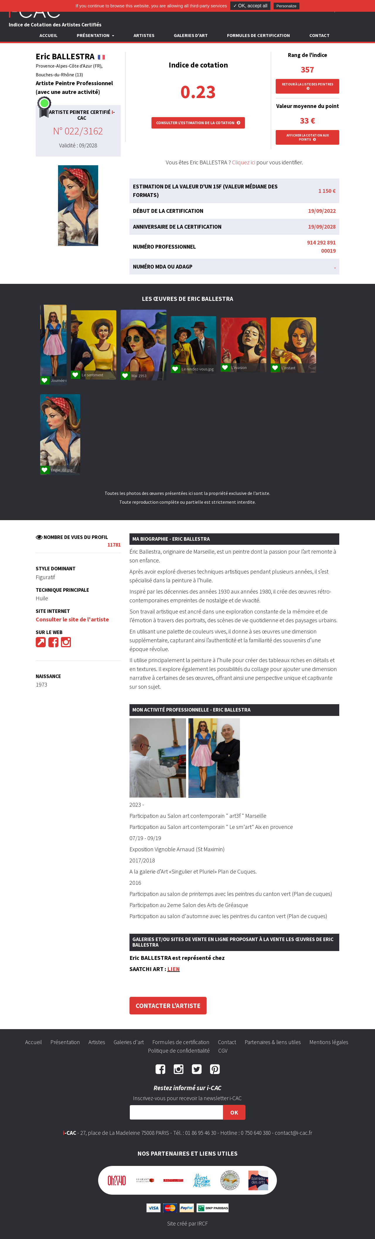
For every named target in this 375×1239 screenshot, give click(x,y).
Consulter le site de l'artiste (72, 619)
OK (234, 1112)
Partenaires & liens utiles (273, 1042)
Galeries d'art (191, 35)
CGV (222, 1050)
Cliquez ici (243, 162)
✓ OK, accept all (250, 5)
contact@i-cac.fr (293, 1132)
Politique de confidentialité (179, 1050)
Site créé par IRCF (187, 1223)
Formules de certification (258, 35)
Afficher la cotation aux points (308, 137)
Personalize (286, 6)
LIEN (173, 968)
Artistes (144, 35)
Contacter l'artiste (168, 1006)
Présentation (65, 1042)
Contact (319, 35)
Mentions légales (328, 1042)
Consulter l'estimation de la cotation (198, 122)
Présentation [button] (93, 35)
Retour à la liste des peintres (307, 86)
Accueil (48, 35)
